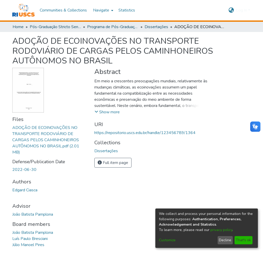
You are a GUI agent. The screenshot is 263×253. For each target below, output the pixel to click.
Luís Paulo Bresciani (30, 238)
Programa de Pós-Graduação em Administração (112, 27)
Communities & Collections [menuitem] (63, 10)
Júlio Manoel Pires (28, 245)
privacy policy (221, 229)
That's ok (243, 240)
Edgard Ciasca (24, 190)
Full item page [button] (113, 163)
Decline (225, 240)
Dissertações (156, 27)
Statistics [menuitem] (126, 10)
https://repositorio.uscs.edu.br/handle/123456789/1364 (145, 133)
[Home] (23, 10)
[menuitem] (102, 10)
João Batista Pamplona (32, 214)
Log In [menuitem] (241, 10)
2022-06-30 (24, 169)
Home (18, 27)
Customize (167, 240)
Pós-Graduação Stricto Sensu (55, 27)
